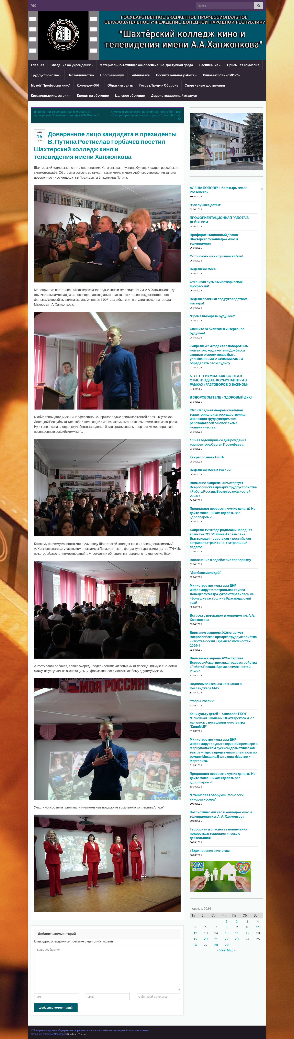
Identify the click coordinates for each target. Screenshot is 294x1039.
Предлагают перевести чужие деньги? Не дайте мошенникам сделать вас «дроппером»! (222, 512)
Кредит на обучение (93, 95)
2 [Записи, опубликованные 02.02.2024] (237, 921)
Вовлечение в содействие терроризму (220, 560)
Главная (37, 65)
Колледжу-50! (89, 85)
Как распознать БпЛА (207, 457)
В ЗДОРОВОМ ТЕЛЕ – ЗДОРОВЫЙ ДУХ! (221, 397)
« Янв (221, 950)
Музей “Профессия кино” (50, 85)
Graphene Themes (77, 1034)
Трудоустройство (46, 75)
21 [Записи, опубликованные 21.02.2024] (216, 939)
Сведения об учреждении (71, 65)
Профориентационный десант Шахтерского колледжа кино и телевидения (214, 239)
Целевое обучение (130, 95)
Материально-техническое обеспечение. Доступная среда (146, 65)
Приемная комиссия (243, 65)
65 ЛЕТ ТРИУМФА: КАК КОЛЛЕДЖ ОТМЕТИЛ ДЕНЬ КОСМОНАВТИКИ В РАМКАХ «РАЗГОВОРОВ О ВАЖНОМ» (219, 380)
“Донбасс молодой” (205, 572)
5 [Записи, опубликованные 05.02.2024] (195, 927)
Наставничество (81, 75)
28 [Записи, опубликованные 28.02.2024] (216, 945)
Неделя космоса (203, 269)
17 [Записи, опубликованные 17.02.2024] (247, 933)
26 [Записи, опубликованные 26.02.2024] (195, 945)
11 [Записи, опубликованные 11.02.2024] (258, 927)
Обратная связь (120, 85)
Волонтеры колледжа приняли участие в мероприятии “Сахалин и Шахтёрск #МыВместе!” (66, 113)
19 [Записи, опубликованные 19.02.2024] (195, 939)
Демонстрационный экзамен (174, 95)
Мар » (231, 950)
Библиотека (140, 75)
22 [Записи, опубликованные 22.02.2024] (226, 939)
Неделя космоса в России (210, 470)
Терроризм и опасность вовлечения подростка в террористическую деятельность (218, 833)
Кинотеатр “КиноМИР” (221, 75)
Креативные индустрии (51, 95)
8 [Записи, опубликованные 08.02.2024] (226, 927)
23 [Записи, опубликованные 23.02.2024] (236, 939)
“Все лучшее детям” (205, 205)
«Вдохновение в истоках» (210, 850)
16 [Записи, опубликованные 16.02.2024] (236, 933)
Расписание (210, 65)
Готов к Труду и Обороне (158, 85)
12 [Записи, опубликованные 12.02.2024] (195, 933)
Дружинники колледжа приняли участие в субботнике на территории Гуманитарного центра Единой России (146, 113)
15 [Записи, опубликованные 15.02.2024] (226, 933)
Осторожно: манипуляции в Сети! (216, 256)
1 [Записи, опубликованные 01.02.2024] (226, 921)
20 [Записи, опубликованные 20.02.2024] (205, 939)
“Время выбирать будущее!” (212, 316)
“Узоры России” (202, 701)
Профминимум (112, 75)
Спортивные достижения (205, 85)
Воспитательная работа (176, 75)
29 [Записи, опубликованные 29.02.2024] (226, 945)
